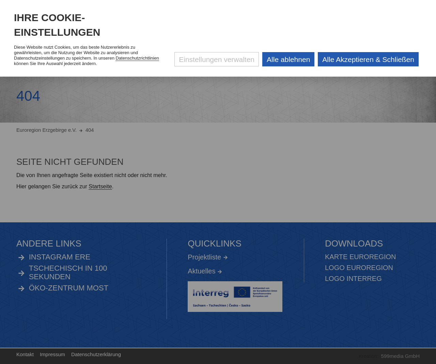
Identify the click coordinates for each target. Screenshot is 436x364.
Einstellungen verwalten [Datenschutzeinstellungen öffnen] (216, 59)
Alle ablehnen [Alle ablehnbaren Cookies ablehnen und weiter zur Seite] (288, 59)
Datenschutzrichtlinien (137, 58)
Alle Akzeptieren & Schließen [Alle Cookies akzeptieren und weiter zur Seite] (368, 59)
